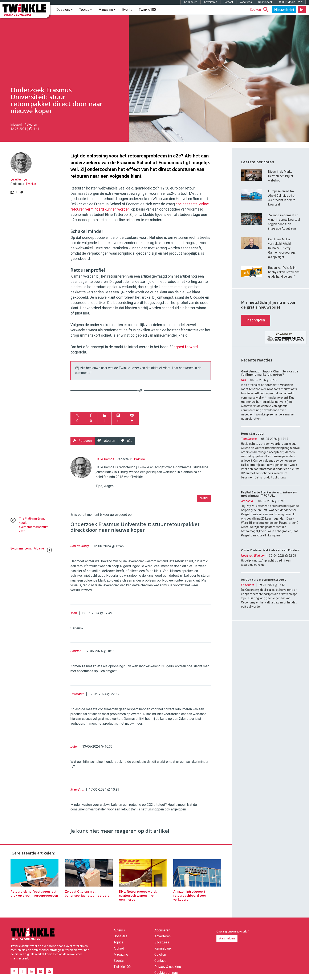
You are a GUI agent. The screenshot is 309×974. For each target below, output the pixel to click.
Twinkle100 (147, 15)
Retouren (31, 130)
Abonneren (190, 7)
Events (127, 15)
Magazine (107, 15)
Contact (228, 7)
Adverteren (210, 7)
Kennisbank (265, 7)
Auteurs (119, 936)
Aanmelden (227, 944)
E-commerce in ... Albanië (27, 554)
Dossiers (64, 15)
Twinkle (31, 189)
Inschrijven (255, 347)
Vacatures (246, 7)
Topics (85, 15)
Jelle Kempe (19, 185)
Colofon (160, 960)
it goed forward (185, 353)
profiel (204, 504)
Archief (119, 954)
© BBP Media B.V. (290, 7)
